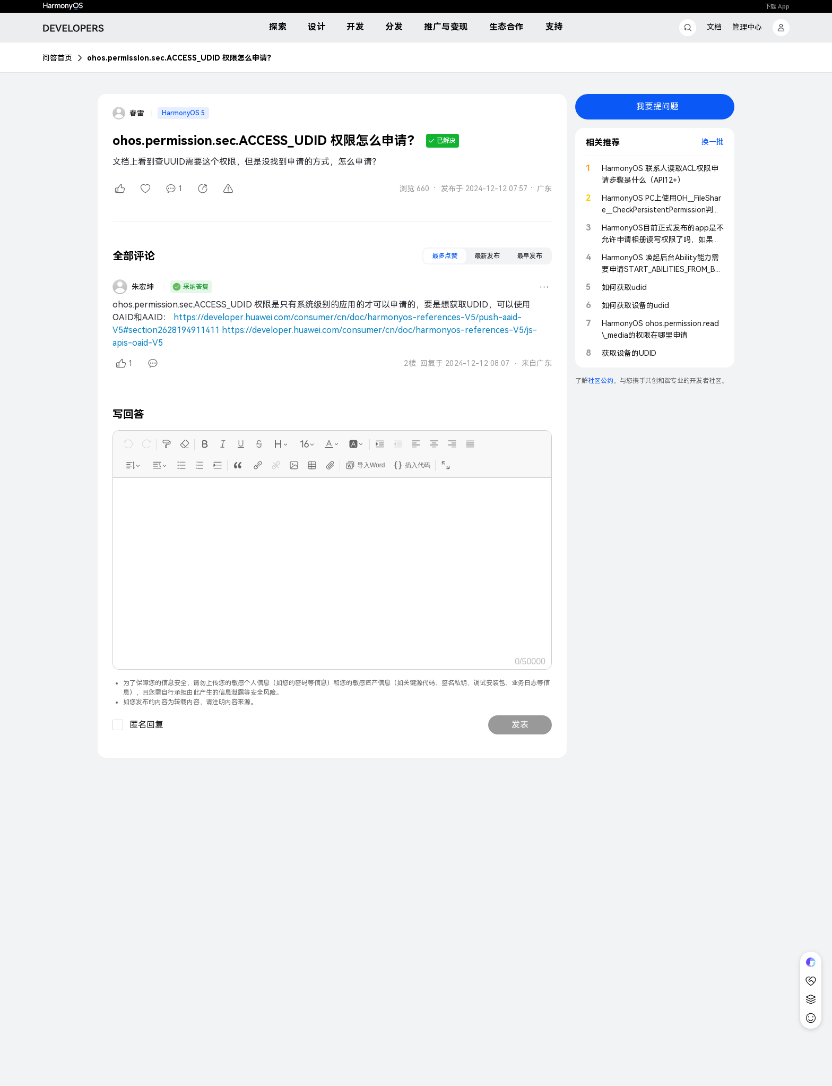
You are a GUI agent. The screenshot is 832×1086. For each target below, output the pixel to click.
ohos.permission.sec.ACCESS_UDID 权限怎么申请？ (180, 58)
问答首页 (57, 58)
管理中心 (747, 27)
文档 (714, 27)
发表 (520, 725)
